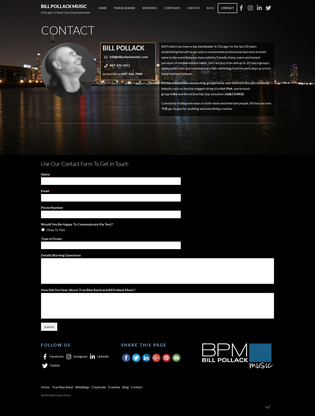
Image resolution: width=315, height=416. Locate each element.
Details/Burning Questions (61, 255)
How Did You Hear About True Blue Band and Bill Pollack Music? (88, 290)
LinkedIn (98, 356)
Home (102, 8)
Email (46, 191)
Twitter (50, 365)
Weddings (149, 8)
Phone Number (52, 207)
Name (45, 174)
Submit (49, 327)
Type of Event (51, 239)
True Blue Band (124, 8)
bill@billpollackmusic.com (129, 57)
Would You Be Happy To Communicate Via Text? (77, 224)
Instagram (76, 356)
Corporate (172, 8)
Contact (227, 8)
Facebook (52, 356)
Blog (210, 8)
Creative (193, 8)
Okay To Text (55, 230)
